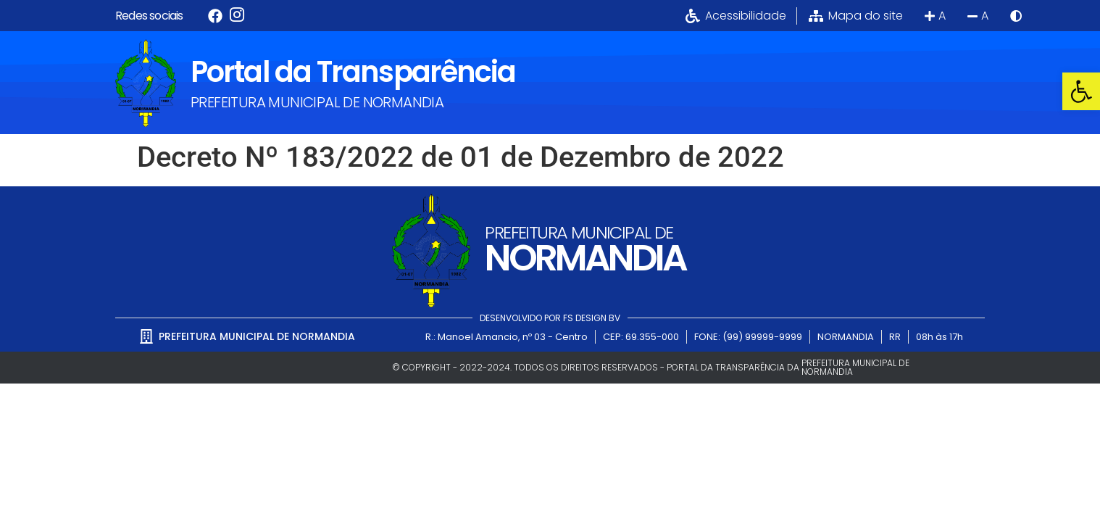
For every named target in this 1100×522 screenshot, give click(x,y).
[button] (1081, 91)
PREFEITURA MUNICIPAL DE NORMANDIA (317, 102)
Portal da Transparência (353, 71)
